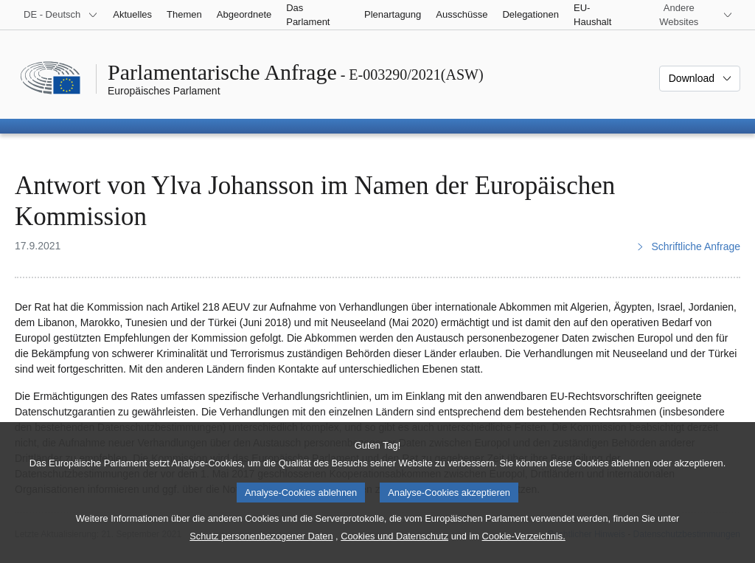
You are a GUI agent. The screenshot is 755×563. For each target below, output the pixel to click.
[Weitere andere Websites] (688, 15)
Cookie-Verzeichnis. (524, 550)
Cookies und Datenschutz (394, 550)
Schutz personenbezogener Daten (261, 550)
